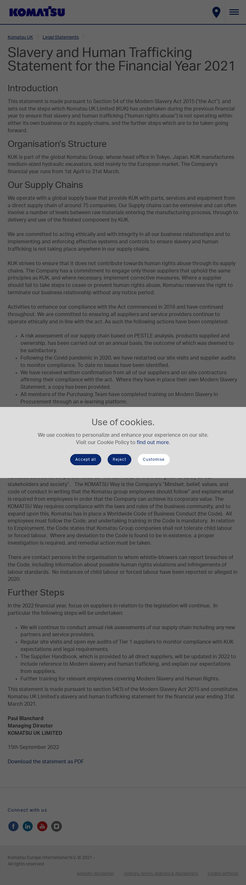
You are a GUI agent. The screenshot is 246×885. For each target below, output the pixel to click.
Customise (154, 459)
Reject (119, 459)
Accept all (85, 459)
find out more (153, 442)
